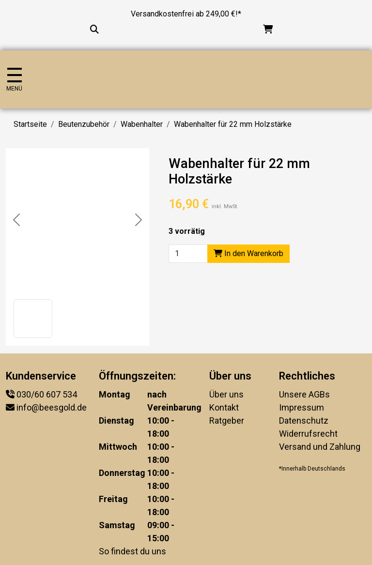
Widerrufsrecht (308, 433)
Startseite (30, 124)
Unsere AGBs (304, 394)
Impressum (301, 407)
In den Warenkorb (248, 253)
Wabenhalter (142, 124)
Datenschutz (303, 420)
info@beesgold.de (51, 407)
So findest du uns (132, 551)
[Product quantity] (188, 253)
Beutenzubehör (83, 124)
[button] (33, 318)
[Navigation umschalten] (14, 79)
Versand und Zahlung (319, 447)
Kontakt (224, 407)
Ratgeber (226, 420)
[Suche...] (94, 29)
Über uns (226, 394)
